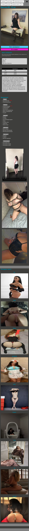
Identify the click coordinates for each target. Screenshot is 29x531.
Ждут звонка (9, 1)
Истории (8, 4)
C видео (3, 4)
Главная (3, 1)
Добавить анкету (15, 4)
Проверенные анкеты (18, 1)
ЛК (21, 4)
